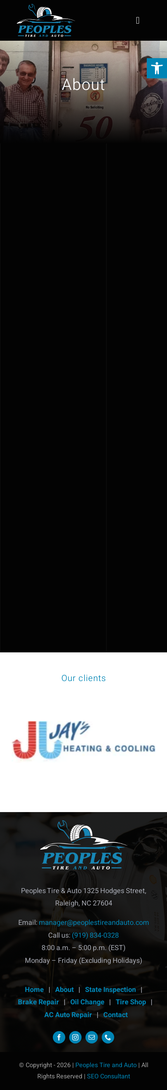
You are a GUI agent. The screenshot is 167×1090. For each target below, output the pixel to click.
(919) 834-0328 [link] (95, 935)
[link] (157, 68)
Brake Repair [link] (38, 1002)
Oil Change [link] (87, 1002)
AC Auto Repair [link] (68, 1015)
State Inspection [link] (110, 990)
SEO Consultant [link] (108, 1076)
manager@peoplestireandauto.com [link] (94, 923)
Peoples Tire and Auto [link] (106, 1065)
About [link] (64, 990)
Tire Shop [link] (131, 1002)
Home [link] (34, 990)
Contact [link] (115, 1015)
